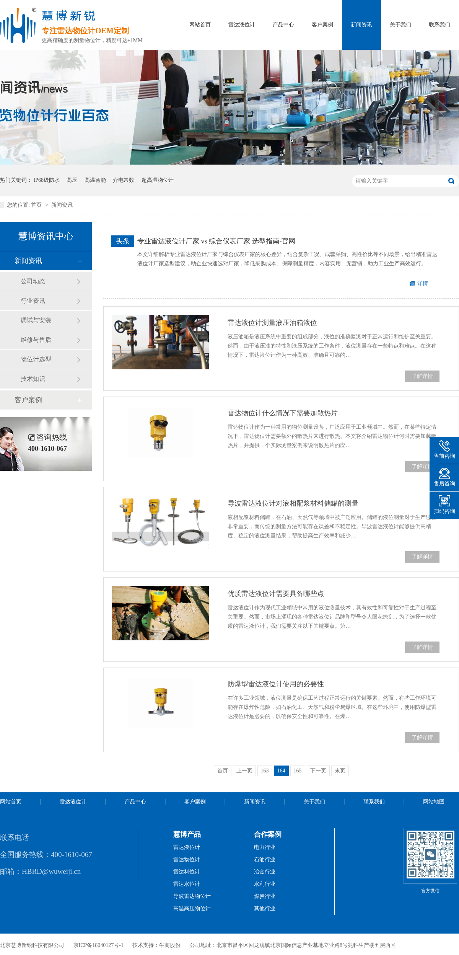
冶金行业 (264, 872)
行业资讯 (33, 300)
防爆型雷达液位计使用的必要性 (276, 684)
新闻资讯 (361, 25)
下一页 (318, 771)
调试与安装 (36, 320)
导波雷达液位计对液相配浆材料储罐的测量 (293, 503)
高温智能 (95, 180)
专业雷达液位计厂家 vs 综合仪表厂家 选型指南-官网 (216, 241)
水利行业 (264, 884)
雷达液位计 (241, 25)
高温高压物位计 (192, 908)
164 (281, 771)
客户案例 (322, 25)
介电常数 (123, 180)
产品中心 (283, 25)
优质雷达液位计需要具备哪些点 (276, 593)
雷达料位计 (186, 872)
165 (298, 771)
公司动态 (33, 281)
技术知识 (33, 378)
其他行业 (264, 908)
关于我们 (400, 25)
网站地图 (433, 802)
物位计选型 (36, 359)
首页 (37, 205)
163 (265, 771)
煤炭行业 (264, 896)
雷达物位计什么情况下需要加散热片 (283, 413)
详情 (422, 283)
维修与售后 (36, 339)
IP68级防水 (47, 180)
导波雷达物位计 (192, 896)
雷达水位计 (186, 884)
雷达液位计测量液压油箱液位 (272, 322)
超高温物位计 (158, 180)
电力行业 (264, 847)
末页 (340, 771)
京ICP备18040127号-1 (98, 945)
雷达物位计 (186, 859)
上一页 (244, 771)
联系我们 (439, 25)
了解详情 (422, 376)
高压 (72, 180)
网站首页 (200, 25)
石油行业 (264, 859)
